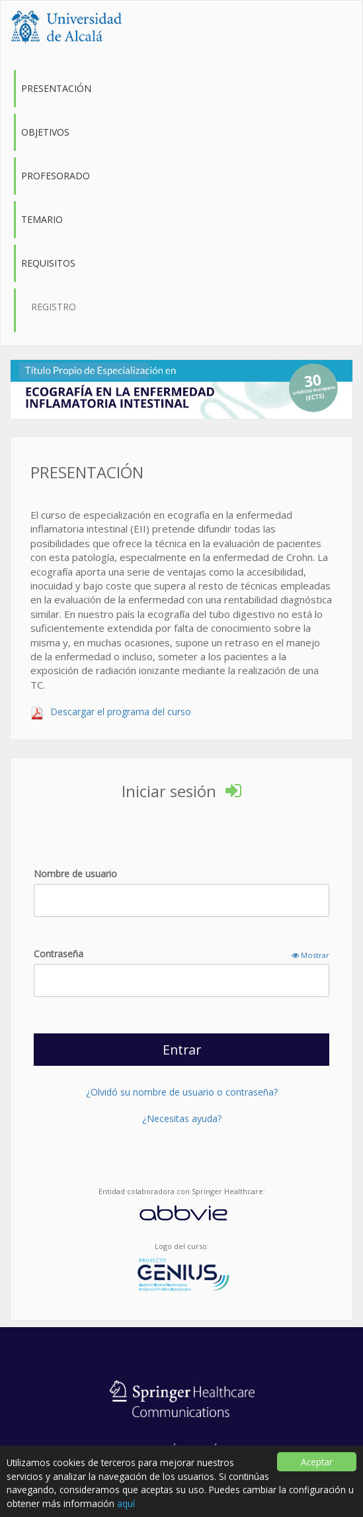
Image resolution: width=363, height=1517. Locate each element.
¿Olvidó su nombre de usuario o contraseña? (182, 1092)
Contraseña (181, 954)
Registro (53, 306)
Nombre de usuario (75, 873)
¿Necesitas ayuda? (182, 1118)
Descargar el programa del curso (110, 711)
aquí (126, 1503)
